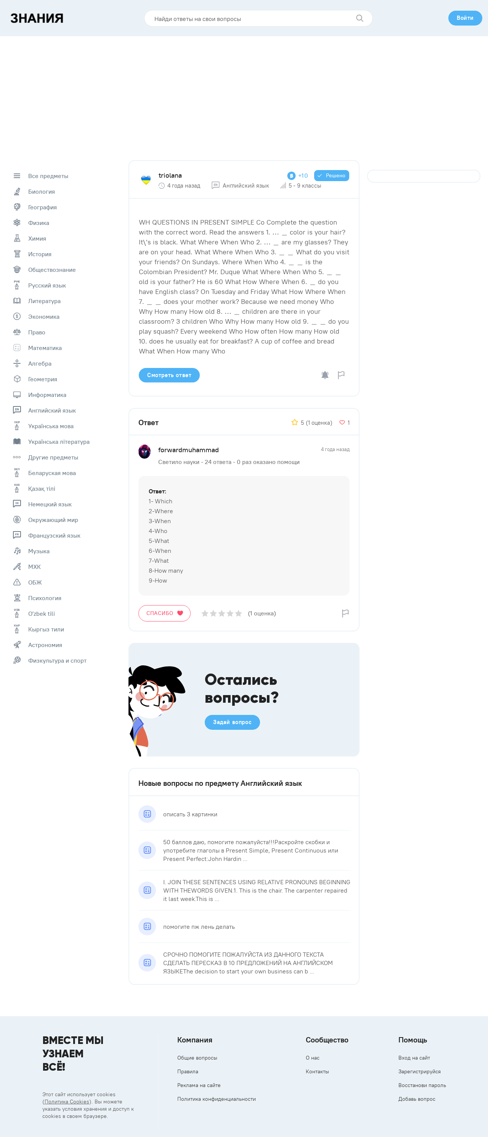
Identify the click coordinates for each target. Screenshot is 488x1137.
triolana (170, 175)
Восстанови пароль (422, 1085)
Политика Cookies (67, 1101)
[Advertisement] (244, 93)
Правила (187, 1071)
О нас (312, 1057)
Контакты (317, 1071)
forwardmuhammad (188, 449)
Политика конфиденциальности (216, 1098)
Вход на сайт (414, 1057)
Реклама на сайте (199, 1085)
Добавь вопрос (416, 1098)
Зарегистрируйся (419, 1071)
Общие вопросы (197, 1057)
